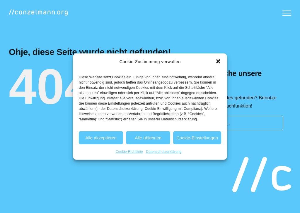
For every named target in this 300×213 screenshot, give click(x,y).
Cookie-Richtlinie (129, 152)
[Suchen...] (239, 123)
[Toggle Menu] (286, 13)
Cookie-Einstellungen (197, 137)
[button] (218, 61)
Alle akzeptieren (101, 137)
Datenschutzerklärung (164, 152)
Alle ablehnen (148, 137)
